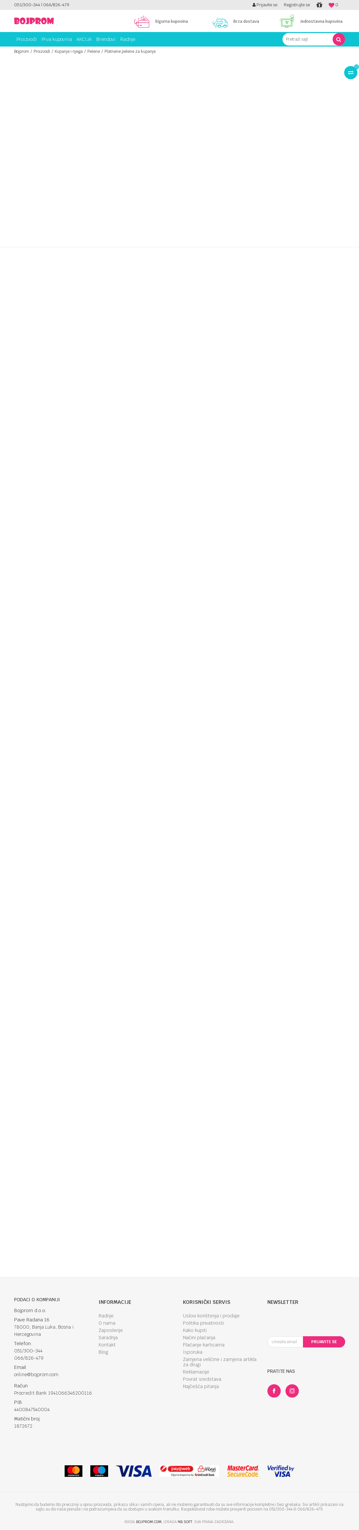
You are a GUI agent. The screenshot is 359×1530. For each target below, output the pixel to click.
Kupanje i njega (69, 51)
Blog (103, 1352)
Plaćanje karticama (203, 1344)
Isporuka (192, 1352)
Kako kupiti (195, 1330)
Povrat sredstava (202, 1379)
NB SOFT (185, 1521)
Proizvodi (42, 51)
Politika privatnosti (203, 1323)
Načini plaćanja (199, 1337)
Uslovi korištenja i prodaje (211, 1315)
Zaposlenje (111, 1330)
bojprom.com (149, 1521)
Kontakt (107, 1344)
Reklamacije (196, 1372)
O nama (107, 1323)
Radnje (106, 1315)
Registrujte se (297, 5)
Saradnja (108, 1337)
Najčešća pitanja (201, 1386)
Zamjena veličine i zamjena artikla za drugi (219, 1362)
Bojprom (21, 51)
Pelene (93, 51)
